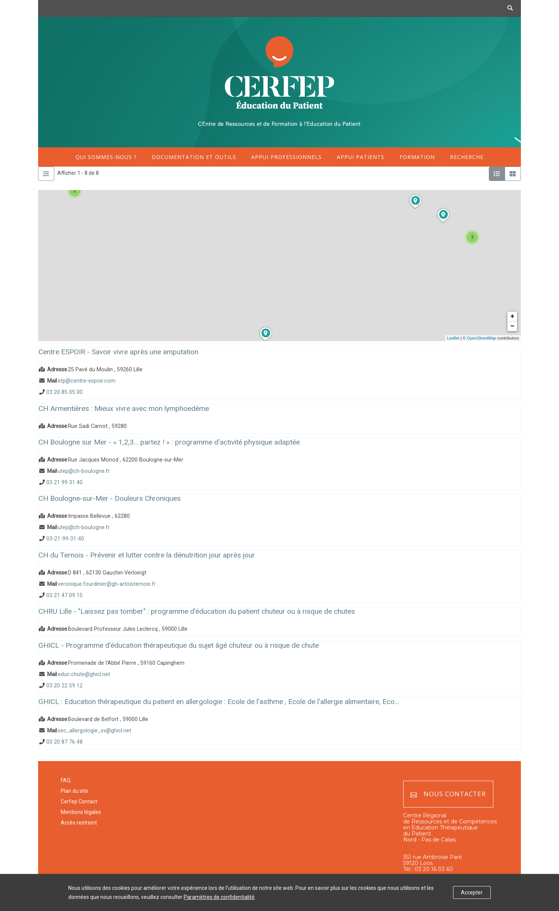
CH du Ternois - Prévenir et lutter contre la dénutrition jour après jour (146, 555)
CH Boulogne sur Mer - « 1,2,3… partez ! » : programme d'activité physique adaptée (169, 442)
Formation (417, 157)
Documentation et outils (194, 157)
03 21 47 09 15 (64, 595)
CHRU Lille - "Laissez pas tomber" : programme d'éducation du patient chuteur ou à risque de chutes (196, 611)
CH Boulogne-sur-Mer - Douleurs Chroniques (109, 498)
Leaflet (453, 338)
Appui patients (360, 157)
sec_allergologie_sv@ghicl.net (94, 730)
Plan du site (74, 791)
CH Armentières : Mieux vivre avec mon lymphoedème (123, 408)
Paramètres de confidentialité (219, 897)
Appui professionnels (286, 157)
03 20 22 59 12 (64, 685)
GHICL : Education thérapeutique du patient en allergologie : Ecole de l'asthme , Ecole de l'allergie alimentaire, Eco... (218, 701)
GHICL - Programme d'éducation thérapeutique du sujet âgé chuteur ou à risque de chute (178, 645)
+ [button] (512, 316)
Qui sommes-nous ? (106, 157)
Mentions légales (81, 812)
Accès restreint (79, 823)
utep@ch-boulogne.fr (84, 471)
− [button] (512, 326)
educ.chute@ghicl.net (84, 674)
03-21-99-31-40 (65, 539)
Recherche (467, 157)
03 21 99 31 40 (64, 482)
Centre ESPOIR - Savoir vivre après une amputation (118, 351)
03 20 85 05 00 (64, 392)
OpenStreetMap (481, 338)
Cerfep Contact (79, 801)
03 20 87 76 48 (64, 742)
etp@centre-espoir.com (86, 381)
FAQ (66, 780)
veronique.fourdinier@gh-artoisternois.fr (107, 584)
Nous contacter (448, 794)
